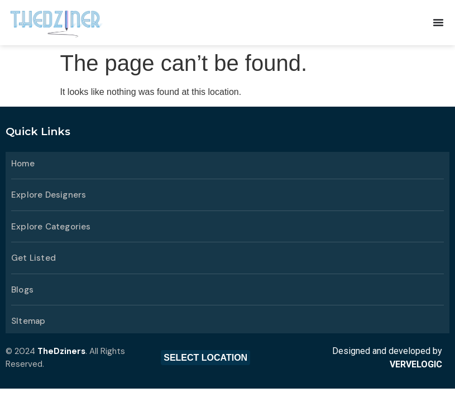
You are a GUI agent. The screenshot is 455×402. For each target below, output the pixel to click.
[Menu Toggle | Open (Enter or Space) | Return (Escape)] (438, 22)
